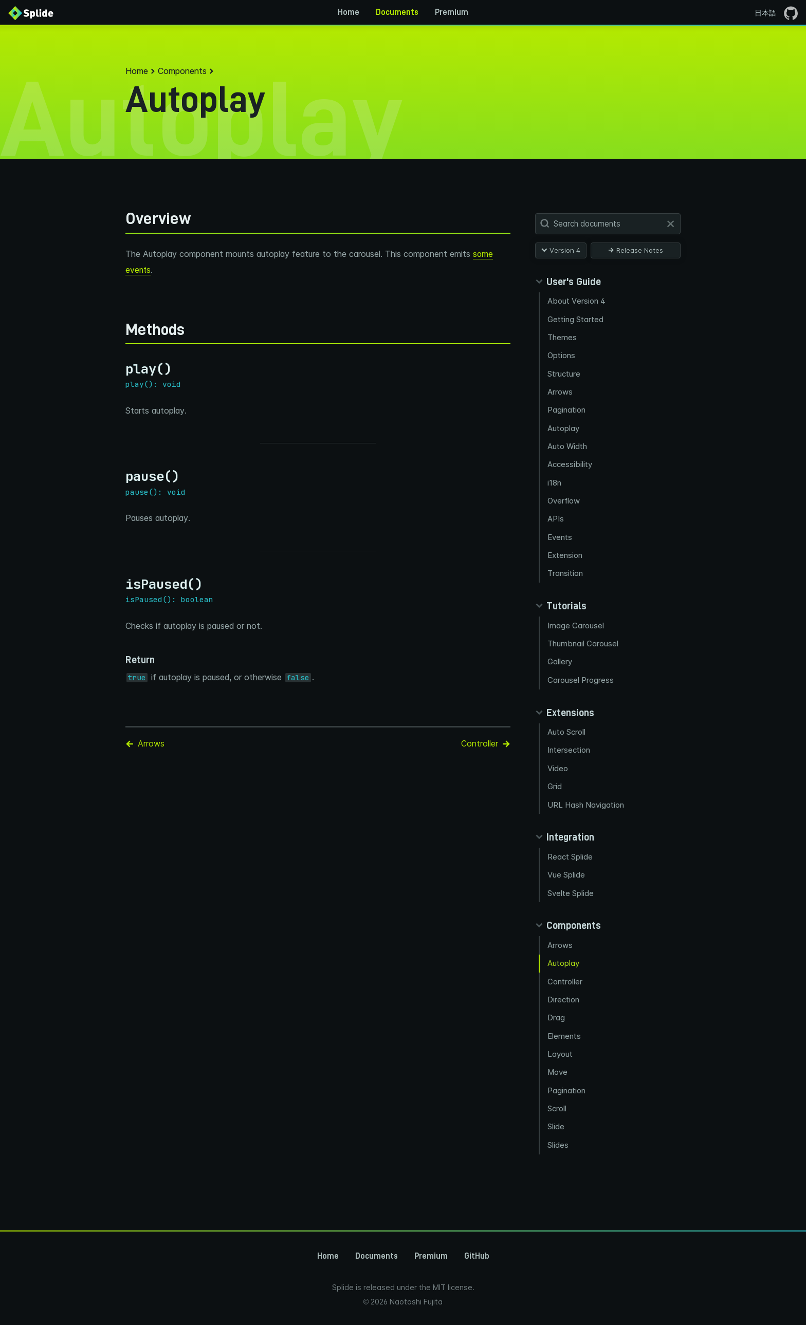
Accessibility (570, 467)
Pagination (567, 411)
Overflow (564, 504)
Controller (565, 989)
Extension (565, 559)
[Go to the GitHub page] (791, 12)
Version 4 (560, 250)
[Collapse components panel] (568, 932)
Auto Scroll (567, 737)
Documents (397, 12)
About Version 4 (577, 301)
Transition (565, 577)
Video (558, 774)
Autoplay (564, 430)
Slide (556, 1136)
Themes (562, 338)
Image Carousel (576, 629)
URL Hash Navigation (586, 811)
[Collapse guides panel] (568, 281)
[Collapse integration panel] (564, 843)
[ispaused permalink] (120, 583)
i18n (555, 485)
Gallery (560, 666)
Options (562, 356)
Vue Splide (566, 881)
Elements (564, 1044)
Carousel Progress (581, 684)
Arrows (560, 393)
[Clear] (670, 224)
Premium (451, 12)
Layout (560, 1063)
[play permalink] (120, 368)
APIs (556, 522)
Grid (555, 792)
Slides (558, 1155)
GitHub (476, 1256)
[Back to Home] (30, 12)
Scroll (557, 1118)
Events (560, 540)
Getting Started (576, 319)
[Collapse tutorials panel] (561, 609)
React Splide (570, 863)
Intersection (569, 755)
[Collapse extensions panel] (564, 717)
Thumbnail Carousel (583, 648)
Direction (564, 1007)
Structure (564, 375)
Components (182, 71)
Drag (556, 1026)
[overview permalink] (120, 219)
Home (348, 12)
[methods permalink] (120, 329)
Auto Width (568, 448)
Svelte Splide (571, 900)
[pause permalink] (120, 476)
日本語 (765, 12)
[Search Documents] (610, 224)
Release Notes (635, 250)
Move (558, 1081)
